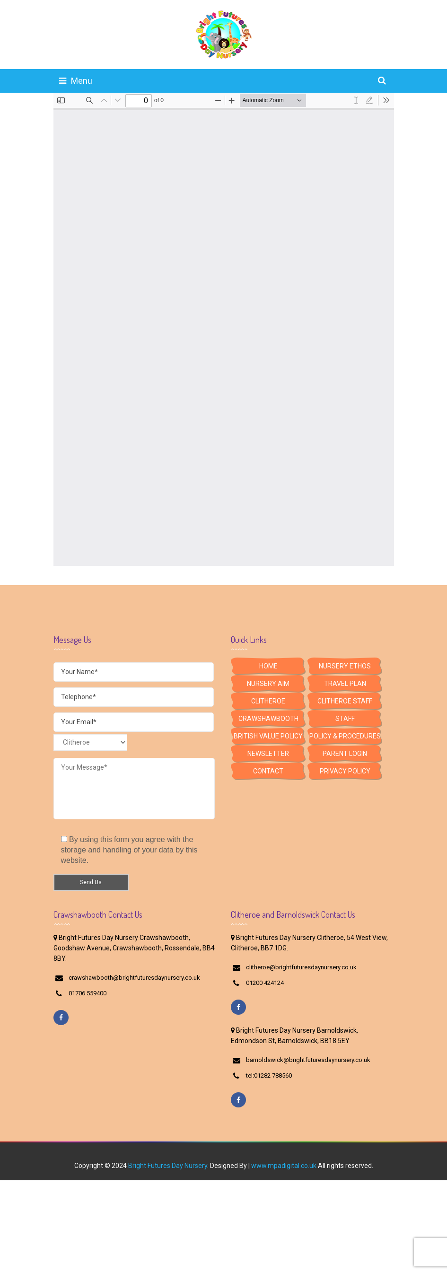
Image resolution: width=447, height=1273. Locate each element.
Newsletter (268, 753)
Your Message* (134, 788)
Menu (75, 81)
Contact (268, 771)
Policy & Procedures (345, 736)
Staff (345, 718)
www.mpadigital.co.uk (283, 1165)
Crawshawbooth (268, 718)
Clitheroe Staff (344, 701)
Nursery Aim (268, 683)
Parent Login (345, 753)
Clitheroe (268, 701)
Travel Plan (345, 683)
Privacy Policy (345, 771)
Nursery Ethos (345, 666)
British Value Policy (268, 736)
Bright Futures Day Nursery (167, 1165)
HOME (268, 666)
